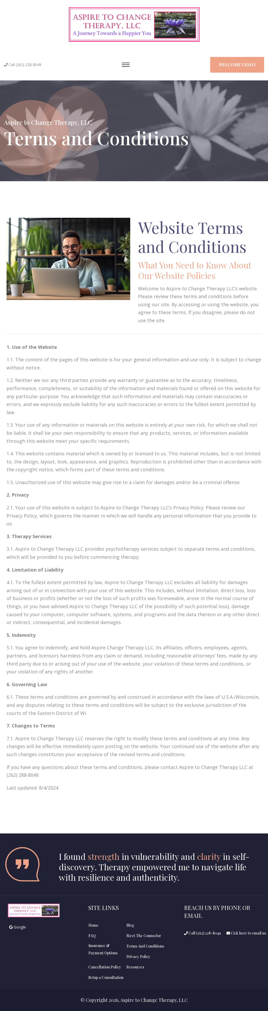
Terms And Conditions (145, 946)
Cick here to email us (246, 933)
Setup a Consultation (105, 977)
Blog (130, 925)
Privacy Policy (138, 956)
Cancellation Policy (104, 967)
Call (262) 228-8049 (202, 933)
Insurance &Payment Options (103, 949)
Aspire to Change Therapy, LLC (48, 122)
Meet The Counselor (143, 935)
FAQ (92, 935)
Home (93, 925)
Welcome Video (237, 64)
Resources (135, 967)
